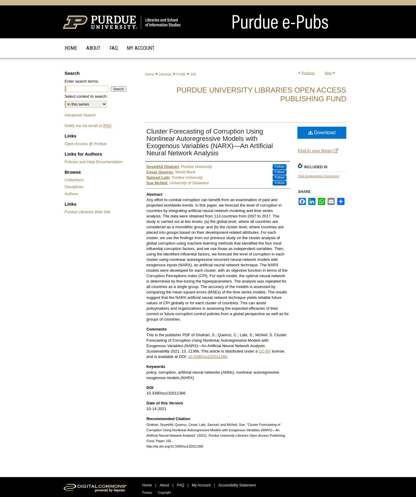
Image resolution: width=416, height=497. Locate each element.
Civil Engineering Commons (318, 176)
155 (193, 74)
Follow (279, 166)
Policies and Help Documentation (94, 162)
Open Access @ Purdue (86, 143)
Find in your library (318, 150)
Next (328, 73)
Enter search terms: (82, 81)
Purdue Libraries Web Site (87, 212)
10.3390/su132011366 (207, 356)
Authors (71, 194)
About (164, 485)
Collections (74, 180)
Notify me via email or (88, 125)
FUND (181, 74)
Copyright (164, 492)
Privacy (147, 492)
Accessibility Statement (237, 485)
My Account (201, 485)
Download (322, 132)
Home (149, 74)
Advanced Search (80, 115)
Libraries (165, 74)
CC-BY (265, 351)
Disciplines (74, 187)
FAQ (180, 485)
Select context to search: (86, 96)
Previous (308, 73)
